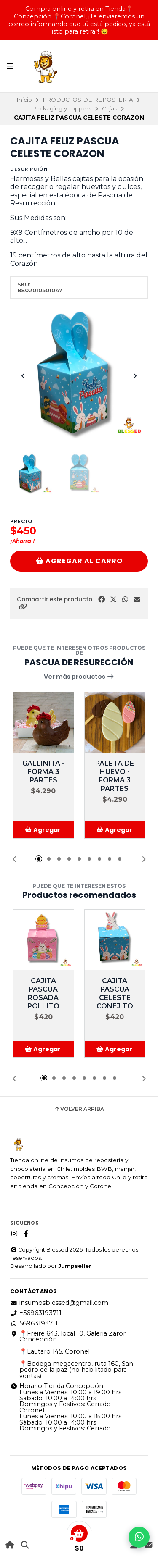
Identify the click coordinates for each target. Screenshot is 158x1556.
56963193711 (34, 1323)
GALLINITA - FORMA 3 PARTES (43, 771)
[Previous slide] (23, 376)
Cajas (109, 108)
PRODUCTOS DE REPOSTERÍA (88, 99)
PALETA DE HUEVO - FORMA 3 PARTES (114, 775)
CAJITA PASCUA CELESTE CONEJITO (114, 993)
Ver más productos (79, 677)
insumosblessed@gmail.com (59, 1303)
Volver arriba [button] (79, 1109)
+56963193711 (36, 1313)
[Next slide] (135, 376)
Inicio (24, 99)
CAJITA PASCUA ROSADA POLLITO (43, 993)
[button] (23, 606)
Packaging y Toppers (61, 108)
